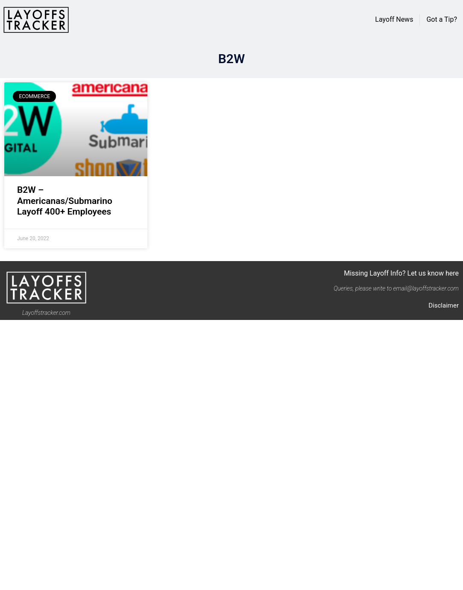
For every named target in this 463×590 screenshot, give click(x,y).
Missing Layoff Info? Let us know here (401, 273)
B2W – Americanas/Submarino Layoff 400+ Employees (64, 200)
